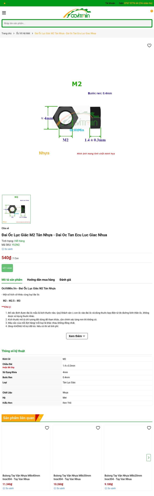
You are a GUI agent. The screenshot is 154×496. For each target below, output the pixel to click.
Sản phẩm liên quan (18, 418)
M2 (5, 300)
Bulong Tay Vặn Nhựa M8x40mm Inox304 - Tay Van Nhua (21, 477)
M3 (18, 300)
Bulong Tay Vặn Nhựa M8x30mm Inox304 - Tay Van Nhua (72, 477)
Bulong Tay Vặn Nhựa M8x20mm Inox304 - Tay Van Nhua (123, 477)
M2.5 (12, 300)
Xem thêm (77, 336)
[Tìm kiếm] (148, 23)
